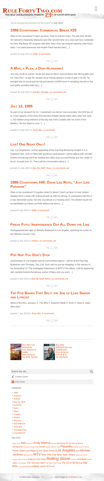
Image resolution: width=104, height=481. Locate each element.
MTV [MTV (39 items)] (37, 454)
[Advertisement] (42, 333)
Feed (20, 382)
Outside (44, 92)
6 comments (43, 210)
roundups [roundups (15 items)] (82, 459)
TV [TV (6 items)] (19, 466)
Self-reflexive (19, 423)
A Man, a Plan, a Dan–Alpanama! (36, 68)
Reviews (17, 420)
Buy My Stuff (39, 168)
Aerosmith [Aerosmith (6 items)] (29, 443)
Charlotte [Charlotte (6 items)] (26, 447)
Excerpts (17, 405)
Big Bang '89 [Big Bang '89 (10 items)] (62, 443)
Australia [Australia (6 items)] (53, 443)
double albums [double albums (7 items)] (51, 447)
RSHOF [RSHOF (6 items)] (89, 459)
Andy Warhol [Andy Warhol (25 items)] (41, 443)
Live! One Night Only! (27, 144)
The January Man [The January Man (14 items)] (36, 462)
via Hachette (62, 357)
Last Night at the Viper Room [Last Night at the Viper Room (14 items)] (40, 450)
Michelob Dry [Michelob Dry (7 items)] (28, 455)
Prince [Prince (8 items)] (84, 455)
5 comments (49, 130)
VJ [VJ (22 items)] (48, 466)
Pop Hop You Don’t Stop (30, 255)
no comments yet (58, 92)
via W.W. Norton (30, 357)
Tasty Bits (37, 130)
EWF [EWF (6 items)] (58, 447)
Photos (34, 241)
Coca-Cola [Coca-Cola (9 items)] (34, 447)
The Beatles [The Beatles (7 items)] (22, 463)
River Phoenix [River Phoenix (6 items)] (22, 459)
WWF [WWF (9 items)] (52, 466)
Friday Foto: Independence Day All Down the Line (50, 224)
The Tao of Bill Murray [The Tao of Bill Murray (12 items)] (72, 463)
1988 (35, 54)
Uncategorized (20, 430)
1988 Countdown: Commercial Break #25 (43, 30)
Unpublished (19, 433)
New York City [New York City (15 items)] (48, 454)
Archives (17, 395)
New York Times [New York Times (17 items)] (66, 454)
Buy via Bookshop (28, 346)
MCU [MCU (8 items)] (78, 451)
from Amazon (28, 354)
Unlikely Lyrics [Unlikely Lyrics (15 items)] (38, 466)
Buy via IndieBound (64, 347)
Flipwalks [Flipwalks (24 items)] (67, 446)
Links (16, 408)
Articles (36, 92)
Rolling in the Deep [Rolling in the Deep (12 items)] (37, 459)
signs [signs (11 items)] (14, 463)
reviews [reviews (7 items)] (15, 459)
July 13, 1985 (21, 106)
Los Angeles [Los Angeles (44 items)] (65, 450)
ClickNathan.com (75, 477)
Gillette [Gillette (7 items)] (75, 447)
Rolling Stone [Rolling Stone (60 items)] (58, 458)
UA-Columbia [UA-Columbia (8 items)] (25, 467)
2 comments (45, 54)
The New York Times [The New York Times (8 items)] (53, 463)
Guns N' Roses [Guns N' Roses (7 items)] (84, 447)
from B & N (61, 354)
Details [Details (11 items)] (42, 447)
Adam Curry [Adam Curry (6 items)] (16, 443)
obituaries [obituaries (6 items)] (79, 455)
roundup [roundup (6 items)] (73, 459)
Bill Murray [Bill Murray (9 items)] (73, 443)
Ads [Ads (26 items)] (23, 443)
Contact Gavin (21, 376)
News (49, 168)
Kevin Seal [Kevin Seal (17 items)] (18, 450)
